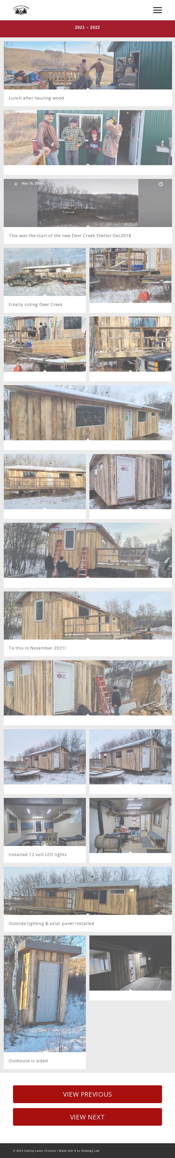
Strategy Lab (90, 1150)
